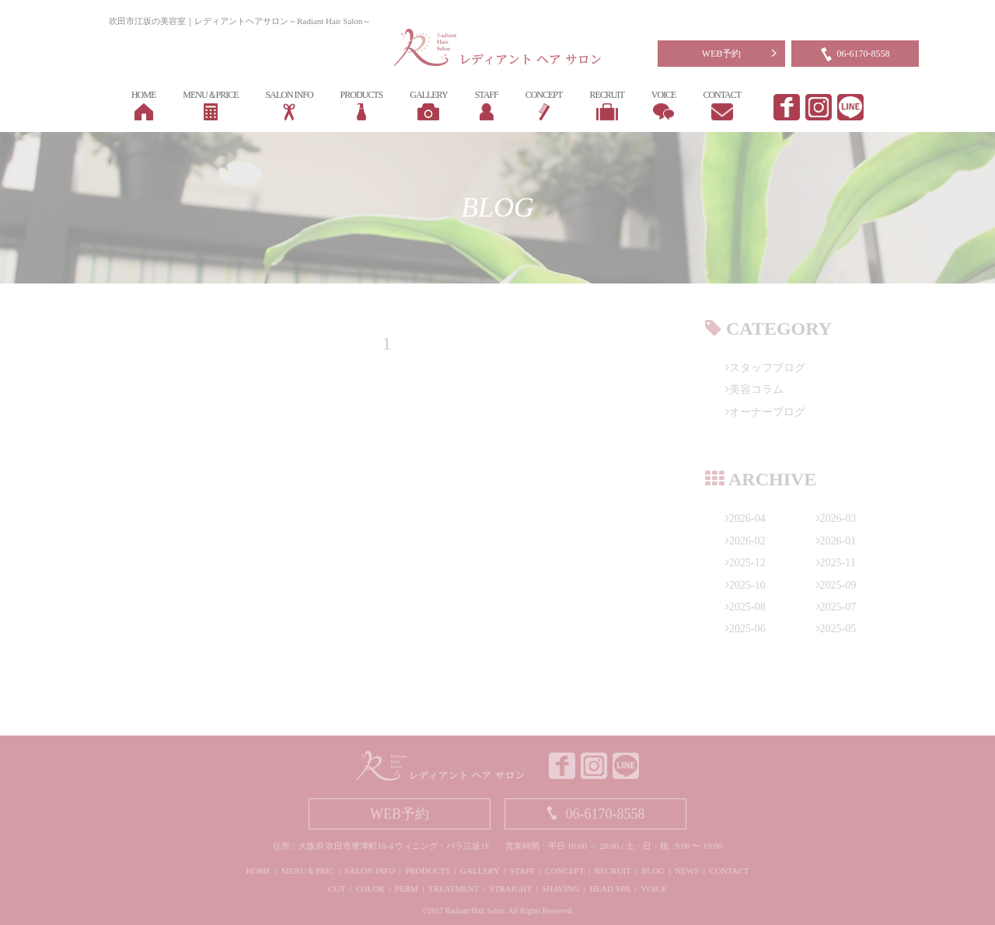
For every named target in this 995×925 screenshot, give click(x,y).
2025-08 (745, 607)
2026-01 (836, 541)
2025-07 (836, 607)
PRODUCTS (427, 870)
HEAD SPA (610, 888)
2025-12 (745, 563)
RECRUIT (613, 870)
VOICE (654, 888)
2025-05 (836, 629)
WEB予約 (722, 53)
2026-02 (745, 541)
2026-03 (836, 518)
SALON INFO (369, 870)
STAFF (522, 870)
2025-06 (745, 629)
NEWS (687, 870)
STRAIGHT (511, 888)
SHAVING (560, 888)
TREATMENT (453, 888)
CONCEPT (564, 870)
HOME (258, 870)
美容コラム (754, 389)
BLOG (653, 870)
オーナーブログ (765, 412)
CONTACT (729, 870)
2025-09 (836, 585)
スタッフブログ (765, 368)
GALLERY (480, 870)
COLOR (369, 888)
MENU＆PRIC (307, 870)
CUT (336, 888)
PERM (406, 888)
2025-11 (836, 563)
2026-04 (745, 518)
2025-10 (745, 585)
